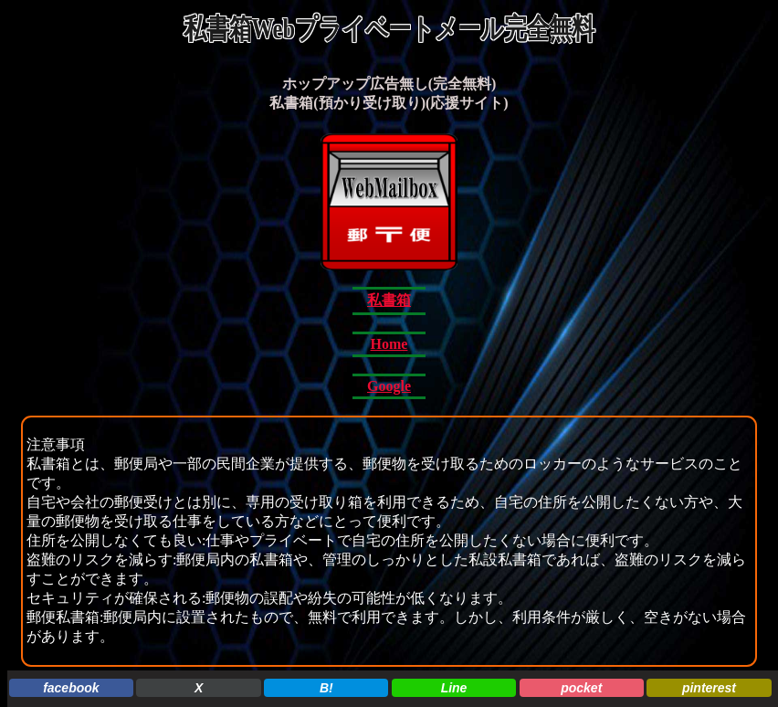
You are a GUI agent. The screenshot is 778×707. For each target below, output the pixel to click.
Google (389, 386)
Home (389, 344)
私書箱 (389, 300)
